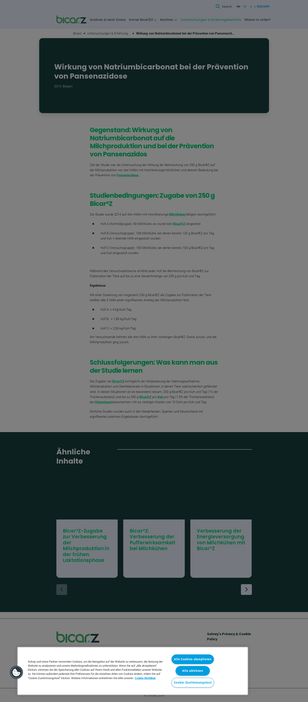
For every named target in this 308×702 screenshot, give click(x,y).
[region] (132, 671)
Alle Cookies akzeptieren (192, 659)
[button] (16, 672)
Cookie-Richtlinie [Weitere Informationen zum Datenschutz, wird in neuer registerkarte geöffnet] (145, 678)
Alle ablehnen (192, 671)
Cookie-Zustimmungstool (193, 682)
